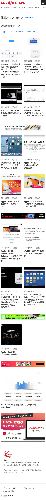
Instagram (22, 7)
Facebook (7, 7)
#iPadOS (29, 17)
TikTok (37, 7)
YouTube (30, 7)
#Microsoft (19, 32)
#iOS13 (11, 32)
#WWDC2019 (30, 32)
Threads (14, 7)
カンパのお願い (9, 491)
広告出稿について (30, 488)
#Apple (4, 32)
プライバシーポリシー (11, 488)
